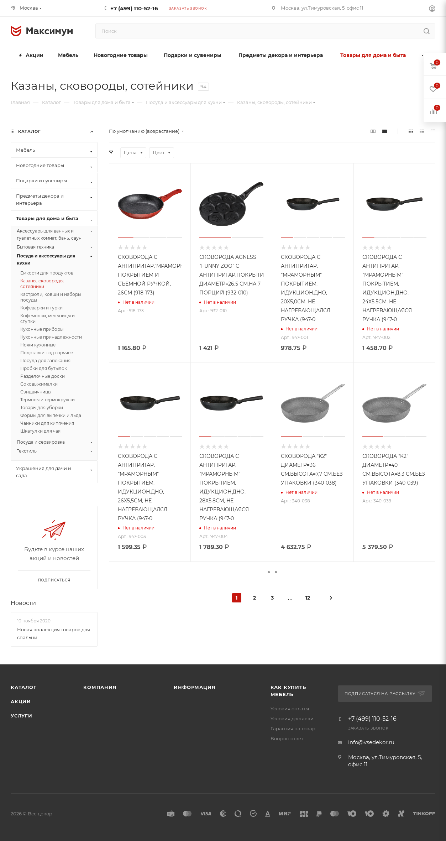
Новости (23, 603)
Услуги (21, 716)
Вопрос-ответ (287, 738)
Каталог (24, 687)
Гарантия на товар (293, 728)
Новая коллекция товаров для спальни (53, 633)
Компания (99, 687)
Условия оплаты (290, 708)
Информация (194, 687)
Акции (21, 701)
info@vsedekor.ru (371, 742)
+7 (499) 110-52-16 (134, 8)
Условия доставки (292, 718)
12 (307, 598)
